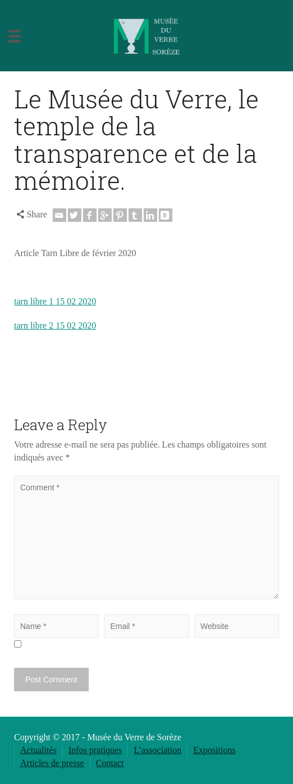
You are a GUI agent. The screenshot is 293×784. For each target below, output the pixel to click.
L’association (157, 750)
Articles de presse (52, 763)
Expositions (214, 750)
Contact (110, 763)
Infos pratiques (95, 750)
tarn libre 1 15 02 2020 (55, 301)
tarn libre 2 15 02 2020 (55, 325)
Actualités (38, 750)
